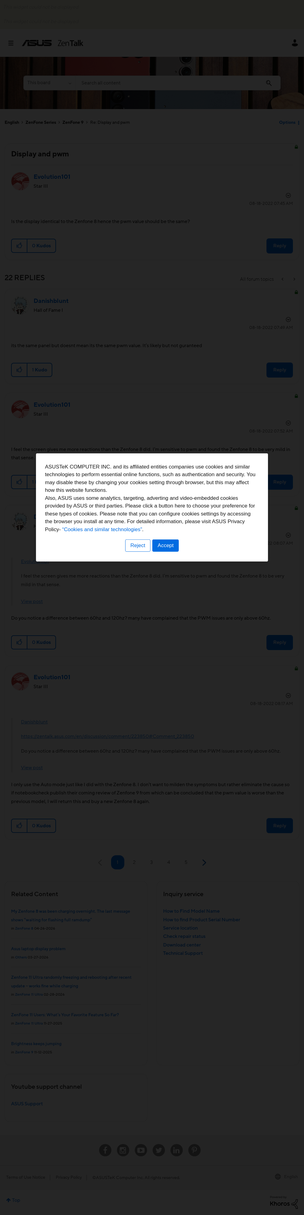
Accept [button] (166, 646)
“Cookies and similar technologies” (171, 630)
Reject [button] (137, 646)
